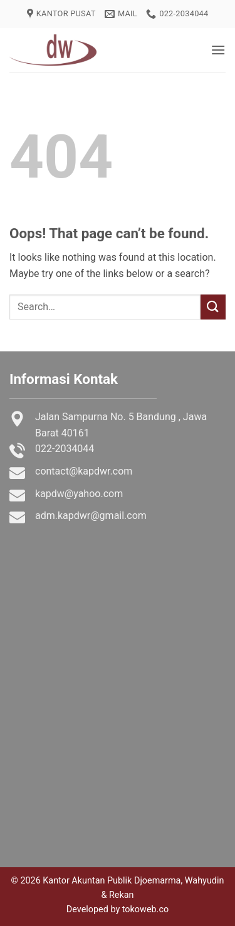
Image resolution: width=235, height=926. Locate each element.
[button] (218, 49)
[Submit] (213, 306)
